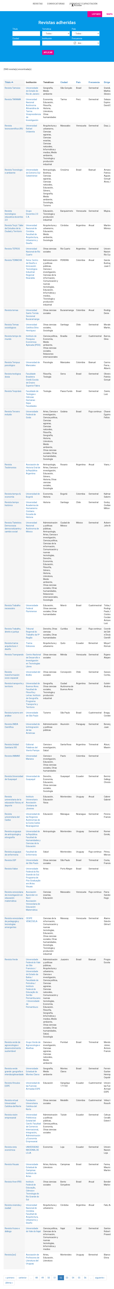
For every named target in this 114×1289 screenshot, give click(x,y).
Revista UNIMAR (12, 756)
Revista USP (10, 860)
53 (67, 1278)
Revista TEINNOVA (13, 260)
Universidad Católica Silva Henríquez (32, 327)
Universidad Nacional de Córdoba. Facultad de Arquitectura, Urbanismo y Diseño (32, 1214)
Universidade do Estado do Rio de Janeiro (32, 91)
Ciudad (15, 38)
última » (9, 1283)
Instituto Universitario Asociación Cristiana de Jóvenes (32, 802)
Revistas (38, 4)
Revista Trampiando (14, 654)
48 (36, 1278)
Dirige (107, 82)
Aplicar (48, 52)
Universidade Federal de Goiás (32, 414)
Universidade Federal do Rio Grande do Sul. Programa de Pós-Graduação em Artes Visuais (33, 878)
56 (85, 1278)
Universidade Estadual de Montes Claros (32, 1071)
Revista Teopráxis (13, 391)
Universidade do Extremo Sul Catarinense (33, 173)
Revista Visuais (12, 1164)
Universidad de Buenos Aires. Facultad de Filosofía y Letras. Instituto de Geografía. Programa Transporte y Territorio (33, 695)
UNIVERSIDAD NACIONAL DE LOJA (32, 1150)
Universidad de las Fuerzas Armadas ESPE (33, 1086)
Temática (46, 29)
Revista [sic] (10, 1254)
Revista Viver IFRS (13, 1182)
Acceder (77, 5)
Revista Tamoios (12, 88)
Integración (31, 1132)
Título (15, 29)
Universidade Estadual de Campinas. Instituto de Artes (32, 1170)
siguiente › (100, 1278)
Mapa (110, 14)
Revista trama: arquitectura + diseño (11, 646)
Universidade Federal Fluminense (32, 608)
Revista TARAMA (13, 99)
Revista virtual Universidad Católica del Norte (13, 1103)
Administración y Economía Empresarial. (33, 1138)
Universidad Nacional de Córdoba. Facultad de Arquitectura (32, 231)
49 (42, 1278)
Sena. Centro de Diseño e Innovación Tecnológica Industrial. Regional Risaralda (32, 269)
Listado (96, 14)
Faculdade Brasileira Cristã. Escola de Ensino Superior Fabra (33, 380)
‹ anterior (22, 1278)
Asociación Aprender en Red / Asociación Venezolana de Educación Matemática (33, 901)
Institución (47, 38)
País (74, 29)
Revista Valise (11, 869)
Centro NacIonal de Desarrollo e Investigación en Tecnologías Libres (33, 660)
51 (55, 1278)
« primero (9, 1278)
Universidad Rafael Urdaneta (31, 129)
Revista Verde (11, 959)
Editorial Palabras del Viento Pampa (32, 747)
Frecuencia (77, 38)
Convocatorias (56, 4)
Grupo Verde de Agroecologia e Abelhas (33, 1045)
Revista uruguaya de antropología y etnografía (13, 834)
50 (49, 1278)
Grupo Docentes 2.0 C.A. (32, 214)
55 (79, 1278)
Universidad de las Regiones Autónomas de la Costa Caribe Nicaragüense (33, 820)
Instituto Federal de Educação (31, 1185)
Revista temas (11, 310)
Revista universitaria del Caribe (12, 817)
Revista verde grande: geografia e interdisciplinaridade (14, 1071)
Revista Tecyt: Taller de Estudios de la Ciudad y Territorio (14, 228)
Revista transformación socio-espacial (12, 675)
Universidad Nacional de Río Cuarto (33, 252)
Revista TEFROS (12, 249)
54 (73, 1278)
